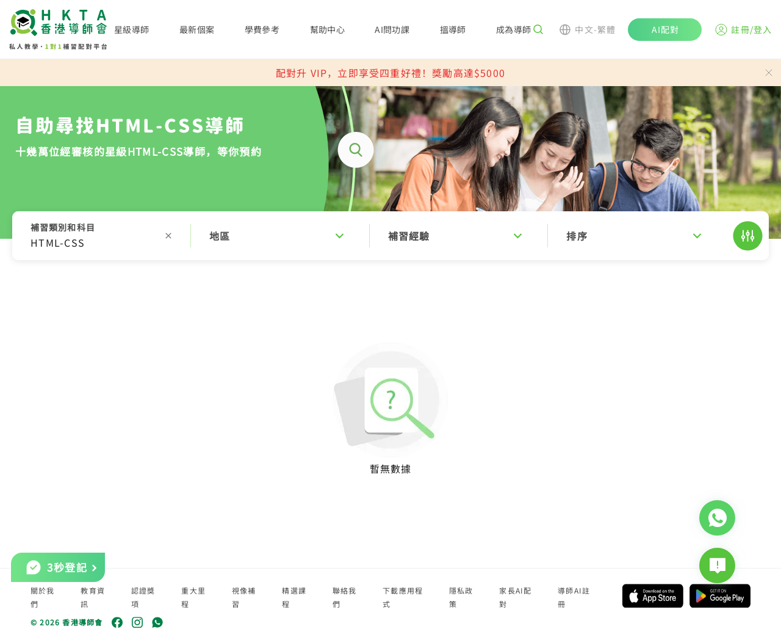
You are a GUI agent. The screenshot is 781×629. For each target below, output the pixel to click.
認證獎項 (143, 597)
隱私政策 (461, 597)
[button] (390, 235)
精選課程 (294, 597)
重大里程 (193, 597)
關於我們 (43, 597)
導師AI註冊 (574, 597)
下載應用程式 (403, 597)
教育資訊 (93, 597)
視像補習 (244, 597)
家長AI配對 (515, 597)
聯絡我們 (345, 597)
